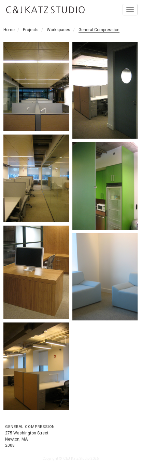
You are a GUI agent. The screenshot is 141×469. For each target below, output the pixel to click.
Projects (31, 29)
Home (9, 29)
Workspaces (58, 29)
